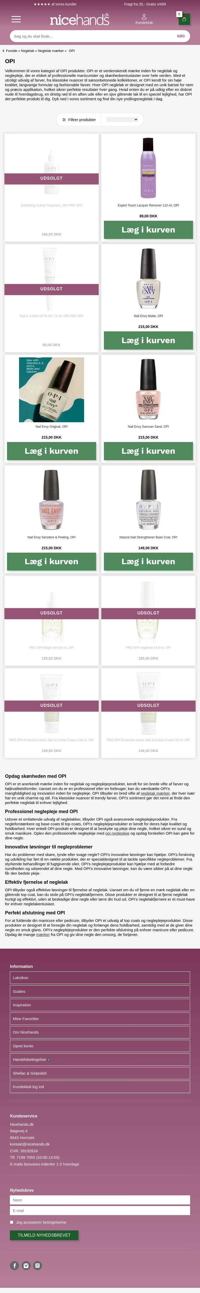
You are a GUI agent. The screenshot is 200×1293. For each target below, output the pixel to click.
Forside (11, 51)
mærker (43, 934)
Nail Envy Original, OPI (52, 426)
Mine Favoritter (26, 1018)
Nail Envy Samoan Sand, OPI (148, 426)
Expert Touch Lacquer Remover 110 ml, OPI (148, 205)
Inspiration (22, 1005)
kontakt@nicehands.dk (29, 1144)
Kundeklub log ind (28, 1086)
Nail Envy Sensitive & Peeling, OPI (52, 537)
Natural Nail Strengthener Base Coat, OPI (148, 537)
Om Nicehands (26, 1032)
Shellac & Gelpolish (30, 1073)
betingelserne (54, 1222)
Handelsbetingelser (31, 1059)
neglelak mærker (155, 793)
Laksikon (20, 977)
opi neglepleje (117, 833)
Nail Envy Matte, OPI (148, 316)
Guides (19, 991)
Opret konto (23, 1046)
